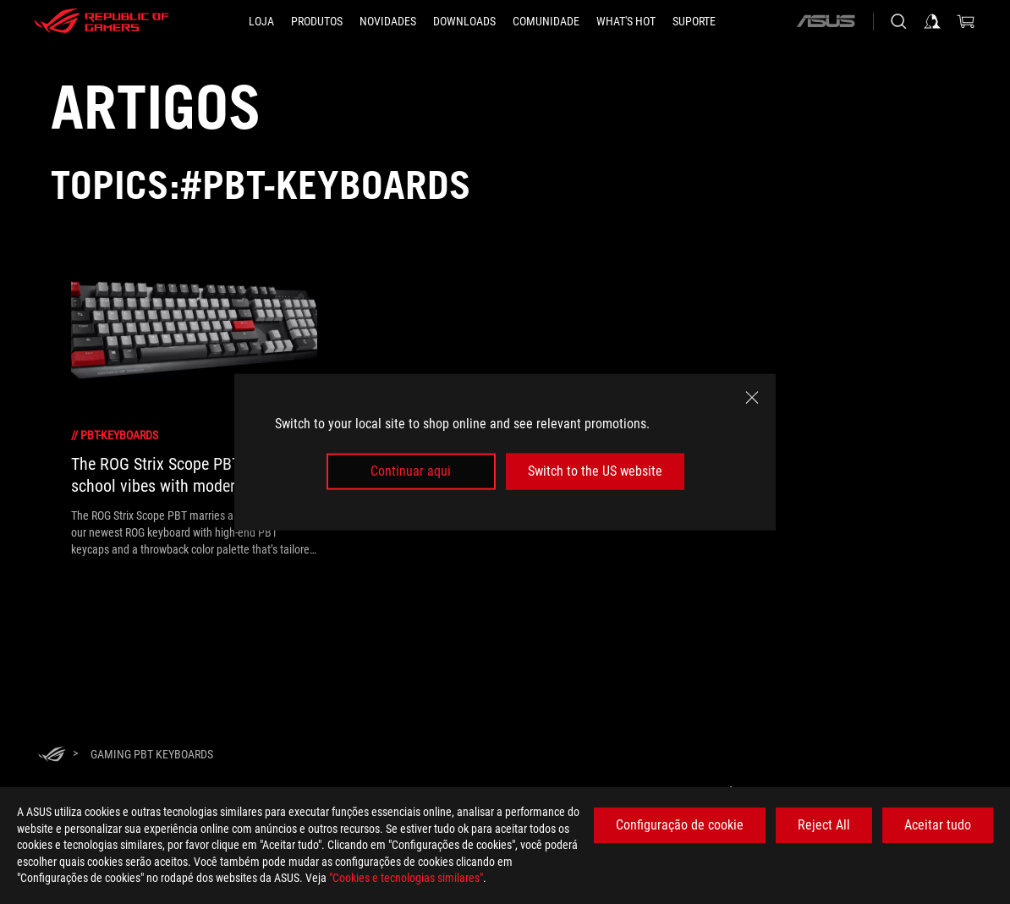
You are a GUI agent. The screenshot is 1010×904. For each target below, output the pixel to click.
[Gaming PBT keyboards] (152, 754)
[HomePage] (51, 755)
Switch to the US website (595, 471)
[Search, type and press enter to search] (898, 21)
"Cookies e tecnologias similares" (406, 878)
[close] (752, 398)
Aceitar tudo (937, 825)
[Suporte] (694, 21)
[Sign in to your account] (932, 21)
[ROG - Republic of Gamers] (101, 21)
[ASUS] (825, 21)
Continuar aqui (411, 471)
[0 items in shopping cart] (966, 21)
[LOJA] (261, 21)
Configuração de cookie (680, 825)
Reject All (824, 825)
